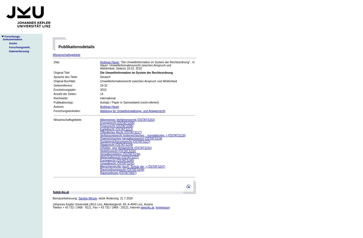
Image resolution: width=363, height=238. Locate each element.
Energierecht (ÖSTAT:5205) (117, 123)
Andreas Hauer (109, 62)
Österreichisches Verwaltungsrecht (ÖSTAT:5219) (131, 138)
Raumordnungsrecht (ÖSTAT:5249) (122, 169)
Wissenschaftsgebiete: (68, 119)
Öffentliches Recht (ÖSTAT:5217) (121, 132)
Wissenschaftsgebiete (66, 54)
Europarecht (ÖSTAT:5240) (117, 160)
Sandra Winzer (88, 198)
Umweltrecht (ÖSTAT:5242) (117, 163)
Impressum (163, 207)
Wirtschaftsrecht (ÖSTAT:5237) (119, 157)
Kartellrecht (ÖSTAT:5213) (116, 129)
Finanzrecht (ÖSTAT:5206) (116, 126)
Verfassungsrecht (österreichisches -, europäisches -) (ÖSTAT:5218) (142, 135)
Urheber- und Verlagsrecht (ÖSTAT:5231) (126, 147)
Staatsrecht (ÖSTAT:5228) (116, 144)
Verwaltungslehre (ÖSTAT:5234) (120, 154)
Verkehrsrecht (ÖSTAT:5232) (118, 151)
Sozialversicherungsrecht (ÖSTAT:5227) (125, 141)
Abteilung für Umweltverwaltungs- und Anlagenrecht (132, 111)
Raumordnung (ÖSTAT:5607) (118, 172)
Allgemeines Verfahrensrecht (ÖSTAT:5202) (127, 119)
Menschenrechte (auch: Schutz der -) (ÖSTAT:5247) (132, 166)
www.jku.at (147, 207)
